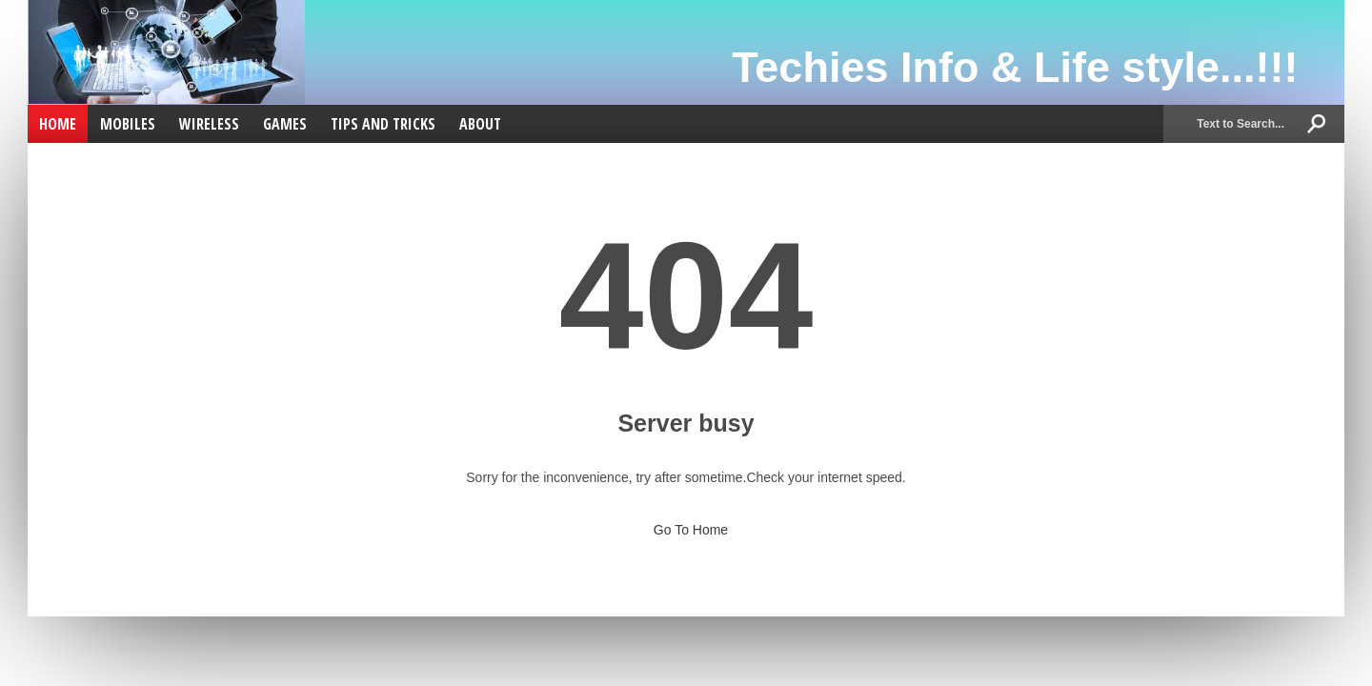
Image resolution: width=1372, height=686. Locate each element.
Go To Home (686, 524)
